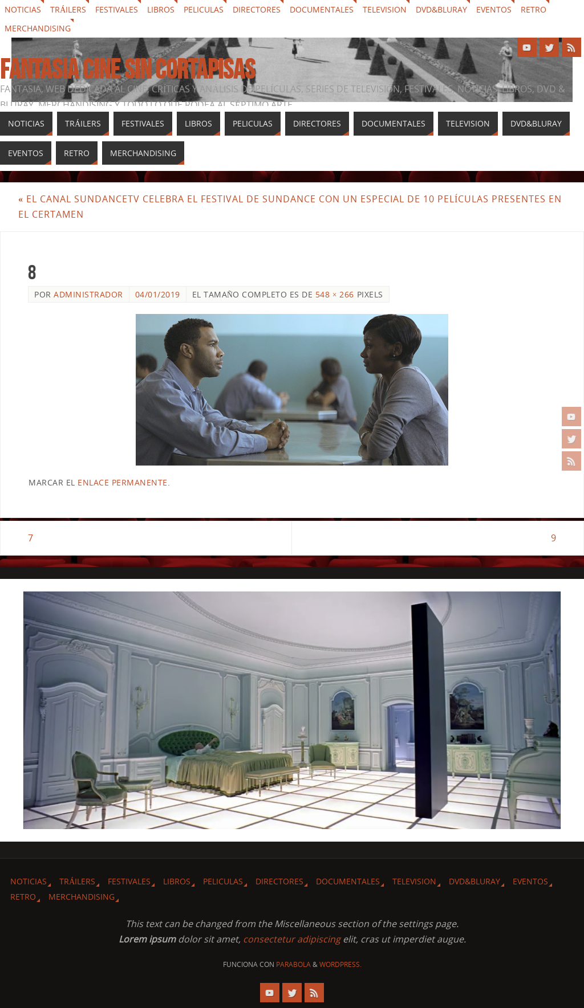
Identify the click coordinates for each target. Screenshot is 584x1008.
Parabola (293, 965)
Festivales (116, 9)
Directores (257, 9)
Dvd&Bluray (441, 9)
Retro (533, 9)
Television (385, 9)
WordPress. (340, 965)
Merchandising (38, 28)
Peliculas (204, 9)
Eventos (494, 9)
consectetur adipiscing (291, 939)
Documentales (322, 9)
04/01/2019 (157, 294)
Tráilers (68, 9)
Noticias (23, 9)
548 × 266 (334, 294)
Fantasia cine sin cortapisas (127, 69)
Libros (161, 9)
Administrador (88, 294)
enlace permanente (123, 482)
